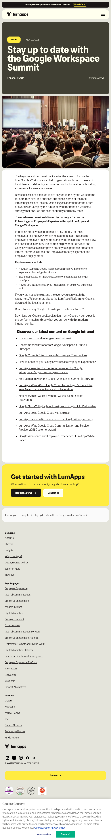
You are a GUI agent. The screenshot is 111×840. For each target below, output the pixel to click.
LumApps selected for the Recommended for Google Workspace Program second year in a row (50, 370)
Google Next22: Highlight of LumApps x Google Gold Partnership (57, 406)
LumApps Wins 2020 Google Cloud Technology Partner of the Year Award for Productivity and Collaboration (55, 387)
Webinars (10, 680)
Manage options (44, 834)
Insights (25, 515)
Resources (10, 674)
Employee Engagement (17, 600)
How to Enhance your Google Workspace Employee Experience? (57, 362)
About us (9, 537)
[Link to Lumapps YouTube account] (14, 757)
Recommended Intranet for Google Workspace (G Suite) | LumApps (53, 347)
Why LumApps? (13, 556)
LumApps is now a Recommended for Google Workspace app (55, 419)
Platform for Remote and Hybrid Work (24, 643)
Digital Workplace (14, 613)
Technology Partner (15, 731)
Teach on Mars (12, 568)
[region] (55, 819)
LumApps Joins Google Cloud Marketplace (44, 412)
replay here (21, 298)
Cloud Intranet (12, 625)
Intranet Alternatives (15, 687)
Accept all (65, 834)
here (47, 302)
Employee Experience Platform (21, 662)
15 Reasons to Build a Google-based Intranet (45, 338)
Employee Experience (16, 588)
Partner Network (13, 725)
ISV (7, 719)
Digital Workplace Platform (19, 650)
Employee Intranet (14, 619)
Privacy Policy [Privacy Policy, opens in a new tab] (58, 827)
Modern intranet (13, 606)
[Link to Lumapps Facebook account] (27, 757)
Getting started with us (16, 562)
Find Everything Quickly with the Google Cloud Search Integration (51, 398)
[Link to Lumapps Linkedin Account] (7, 757)
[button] (102, 14)
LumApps (10, 515)
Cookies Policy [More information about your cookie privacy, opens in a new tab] (42, 827)
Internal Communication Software (22, 631)
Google (8, 700)
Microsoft (10, 706)
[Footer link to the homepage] (55, 746)
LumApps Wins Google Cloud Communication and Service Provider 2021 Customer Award (54, 427)
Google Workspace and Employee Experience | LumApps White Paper (57, 438)
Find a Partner (12, 737)
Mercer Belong (12, 712)
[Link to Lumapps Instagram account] (20, 757)
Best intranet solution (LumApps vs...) (24, 656)
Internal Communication (18, 594)
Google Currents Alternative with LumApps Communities (53, 355)
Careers (9, 544)
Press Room (11, 668)
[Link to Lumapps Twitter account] (34, 757)
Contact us (53, 492)
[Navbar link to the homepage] (17, 14)
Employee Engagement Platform (21, 637)
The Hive (9, 574)
